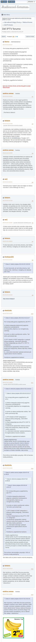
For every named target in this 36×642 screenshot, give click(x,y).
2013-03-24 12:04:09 (7, 96)
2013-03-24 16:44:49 (7, 153)
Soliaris (7, 121)
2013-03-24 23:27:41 (7, 182)
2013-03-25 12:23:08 (7, 222)
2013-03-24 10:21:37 (7, 44)
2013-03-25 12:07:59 (7, 200)
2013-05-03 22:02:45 (7, 294)
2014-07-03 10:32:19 (7, 568)
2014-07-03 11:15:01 (7, 594)
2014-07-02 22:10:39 (7, 468)
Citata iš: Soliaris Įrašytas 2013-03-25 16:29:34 (18, 264)
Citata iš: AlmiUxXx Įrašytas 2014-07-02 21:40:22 (18, 388)
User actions (30, 36)
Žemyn (3, 36)
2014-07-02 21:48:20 (7, 382)
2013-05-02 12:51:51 (7, 259)
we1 (6, 179)
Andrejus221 (9, 257)
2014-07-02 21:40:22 (7, 313)
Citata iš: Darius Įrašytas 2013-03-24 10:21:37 (18, 318)
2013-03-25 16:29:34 (7, 241)
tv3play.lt (5, 278)
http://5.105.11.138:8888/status (12, 138)
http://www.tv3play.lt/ (9, 298)
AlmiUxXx (8, 310)
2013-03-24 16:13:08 (7, 123)
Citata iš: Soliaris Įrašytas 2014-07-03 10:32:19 (18, 598)
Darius (7, 42)
